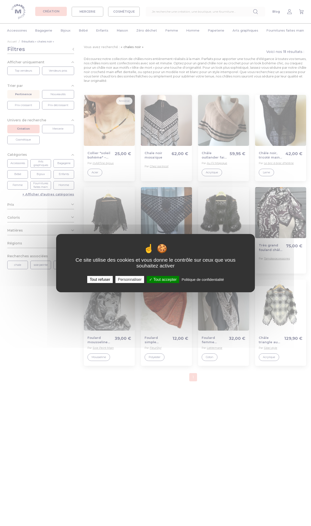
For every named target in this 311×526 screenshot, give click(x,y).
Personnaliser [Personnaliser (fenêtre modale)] (130, 279)
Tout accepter (163, 279)
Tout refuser (100, 279)
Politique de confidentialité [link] (202, 279)
